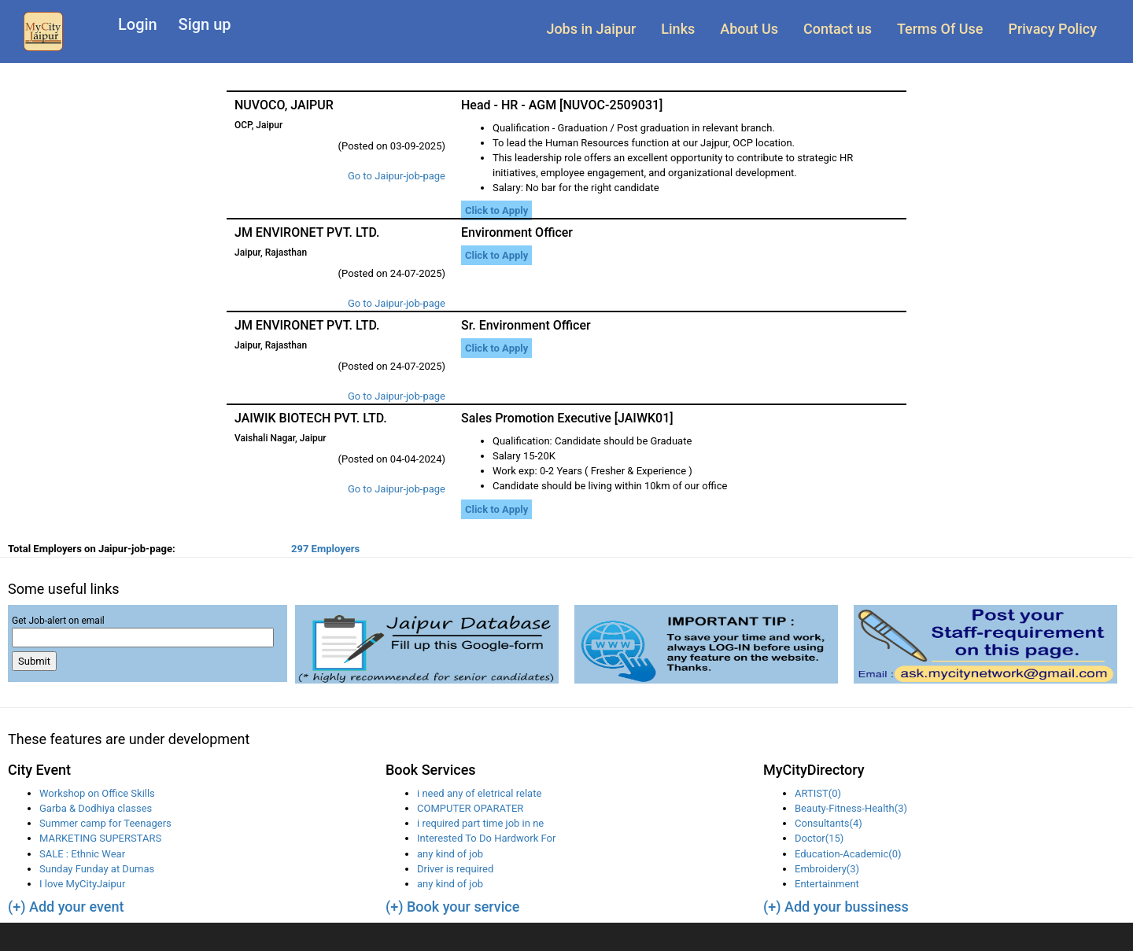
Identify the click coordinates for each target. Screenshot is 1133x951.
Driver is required (455, 869)
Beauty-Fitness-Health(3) (851, 808)
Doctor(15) (819, 838)
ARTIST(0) (818, 793)
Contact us (837, 28)
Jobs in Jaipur (591, 28)
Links (678, 28)
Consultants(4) (828, 823)
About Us (749, 28)
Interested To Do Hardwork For (486, 838)
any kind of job (450, 854)
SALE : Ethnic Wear (82, 854)
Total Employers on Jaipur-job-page (91, 549)
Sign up (205, 24)
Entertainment (827, 884)
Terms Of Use (940, 28)
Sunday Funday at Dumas (96, 869)
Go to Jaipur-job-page (396, 176)
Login (137, 24)
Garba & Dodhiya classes (95, 808)
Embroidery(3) (827, 869)
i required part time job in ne (480, 823)
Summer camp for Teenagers (105, 823)
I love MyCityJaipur (82, 884)
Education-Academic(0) (848, 854)
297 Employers (325, 549)
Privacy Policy (1052, 28)
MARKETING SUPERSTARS (100, 838)
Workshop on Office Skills (97, 793)
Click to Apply (496, 210)
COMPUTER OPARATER (470, 808)
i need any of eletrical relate (479, 793)
